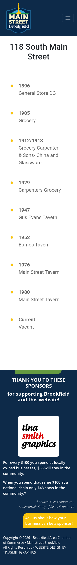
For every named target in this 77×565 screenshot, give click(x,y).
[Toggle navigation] (68, 18)
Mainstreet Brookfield (43, 542)
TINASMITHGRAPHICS (19, 552)
